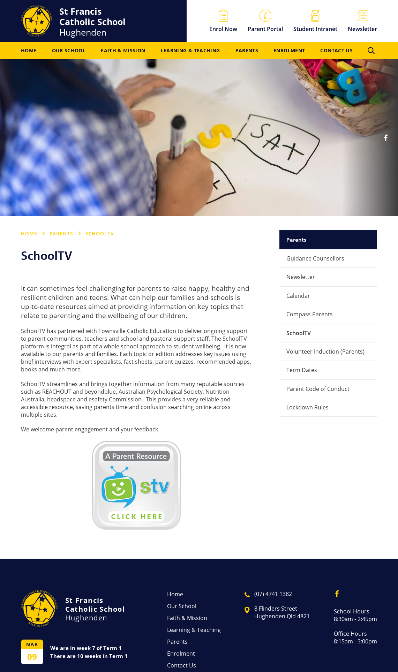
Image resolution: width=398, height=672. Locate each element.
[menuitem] (28, 50)
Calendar (298, 296)
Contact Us (336, 51)
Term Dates (301, 370)
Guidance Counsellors (315, 258)
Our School (69, 51)
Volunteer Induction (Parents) (325, 351)
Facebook (388, 135)
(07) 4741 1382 (273, 594)
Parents (246, 51)
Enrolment (289, 51)
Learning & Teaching (190, 51)
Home (28, 51)
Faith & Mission (123, 51)
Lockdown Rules (307, 407)
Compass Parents (309, 314)
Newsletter (300, 277)
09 (32, 656)
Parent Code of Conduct (318, 389)
